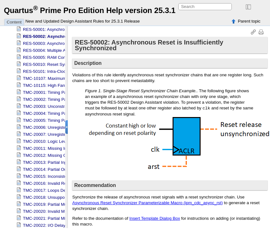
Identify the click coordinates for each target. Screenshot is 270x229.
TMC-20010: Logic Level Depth (52, 138)
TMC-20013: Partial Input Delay (52, 159)
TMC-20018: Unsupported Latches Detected (64, 194)
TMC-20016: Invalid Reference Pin (55, 180)
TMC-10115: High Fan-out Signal (54, 82)
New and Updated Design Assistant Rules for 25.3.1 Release (82, 21)
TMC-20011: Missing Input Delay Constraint (64, 145)
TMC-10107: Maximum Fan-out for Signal (62, 75)
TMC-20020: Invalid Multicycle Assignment (63, 208)
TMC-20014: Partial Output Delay (54, 166)
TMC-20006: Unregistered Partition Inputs (62, 124)
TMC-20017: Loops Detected (50, 187)
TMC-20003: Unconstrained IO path (56, 103)
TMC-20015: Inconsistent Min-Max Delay (61, 173)
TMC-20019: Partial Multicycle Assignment (63, 201)
